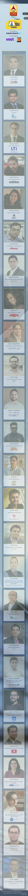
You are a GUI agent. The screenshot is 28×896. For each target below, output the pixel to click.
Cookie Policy (24, 894)
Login (26, 19)
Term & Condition (14, 893)
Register (25, 14)
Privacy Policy (6, 893)
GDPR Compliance (22, 893)
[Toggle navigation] (3, 1)
